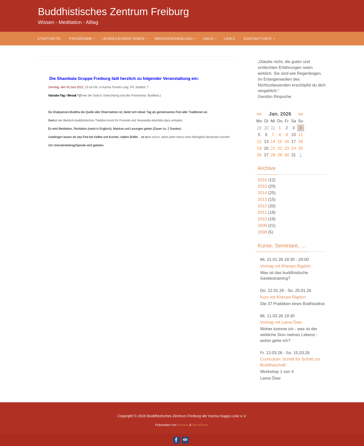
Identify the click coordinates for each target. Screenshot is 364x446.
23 (286, 148)
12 (259, 141)
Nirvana (182, 425)
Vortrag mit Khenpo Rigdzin (285, 266)
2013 (262, 199)
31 (273, 128)
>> (300, 114)
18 (300, 141)
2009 (262, 225)
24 (293, 148)
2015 (262, 186)
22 (280, 148)
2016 (262, 180)
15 (280, 141)
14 (273, 141)
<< (259, 114)
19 (259, 148)
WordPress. (200, 425)
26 (259, 155)
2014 (262, 193)
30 (266, 128)
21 (273, 148)
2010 (262, 219)
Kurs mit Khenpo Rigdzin (283, 297)
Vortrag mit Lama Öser (281, 322)
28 (273, 155)
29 (259, 128)
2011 (262, 212)
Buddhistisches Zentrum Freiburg (113, 11)
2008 (262, 232)
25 (300, 148)
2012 (262, 206)
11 (300, 134)
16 (286, 141)
